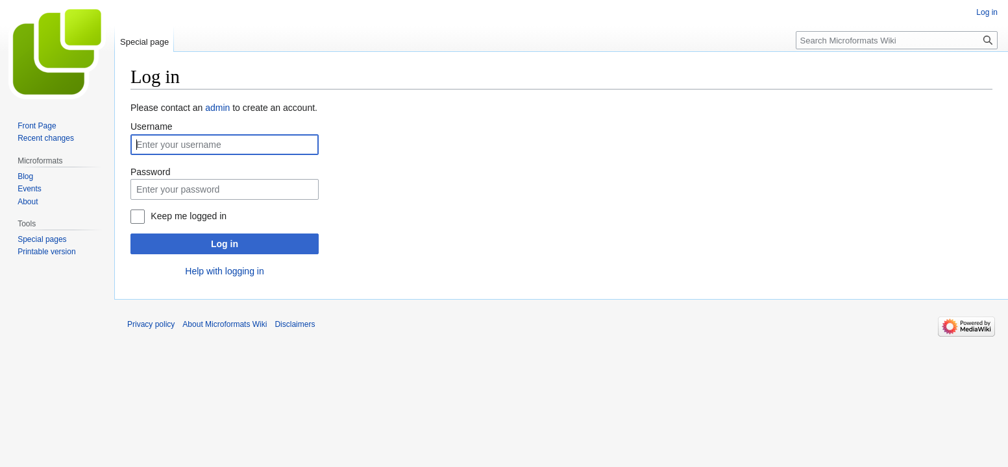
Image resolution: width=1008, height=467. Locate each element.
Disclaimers (295, 324)
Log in (224, 244)
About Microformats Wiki (224, 324)
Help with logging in (224, 271)
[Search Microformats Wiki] (897, 40)
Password (150, 172)
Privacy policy (151, 324)
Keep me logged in (189, 216)
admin (217, 107)
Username (151, 126)
